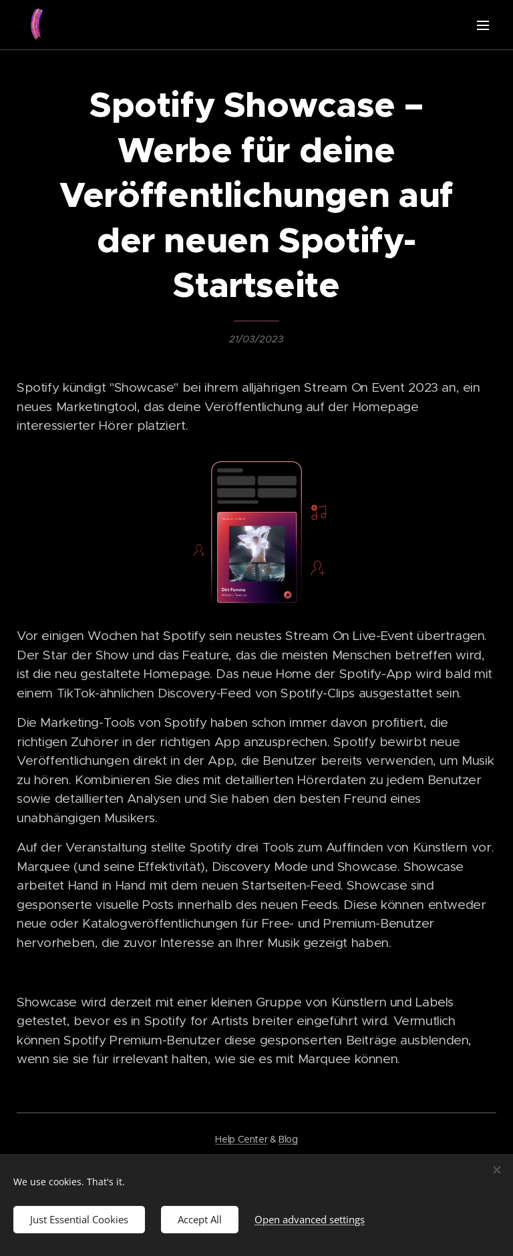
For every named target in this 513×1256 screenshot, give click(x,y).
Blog (288, 1139)
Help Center (241, 1139)
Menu (483, 25)
